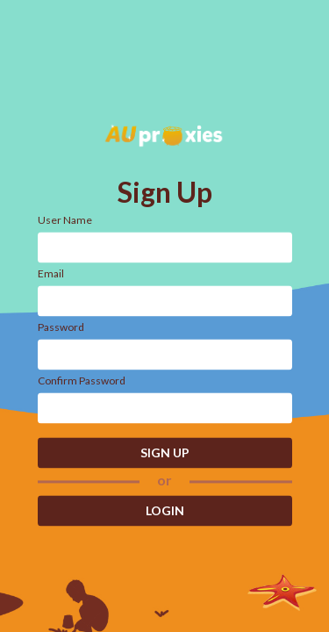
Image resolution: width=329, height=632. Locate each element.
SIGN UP (165, 452)
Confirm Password (81, 380)
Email (51, 273)
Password (61, 327)
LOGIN (165, 511)
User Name (65, 219)
